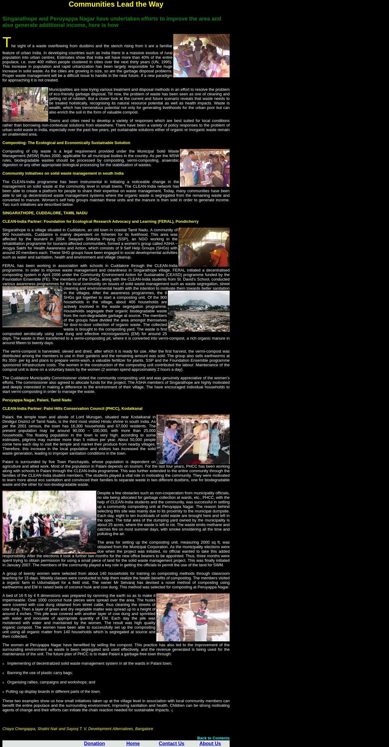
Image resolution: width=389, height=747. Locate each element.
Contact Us (171, 743)
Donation (94, 743)
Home (133, 743)
